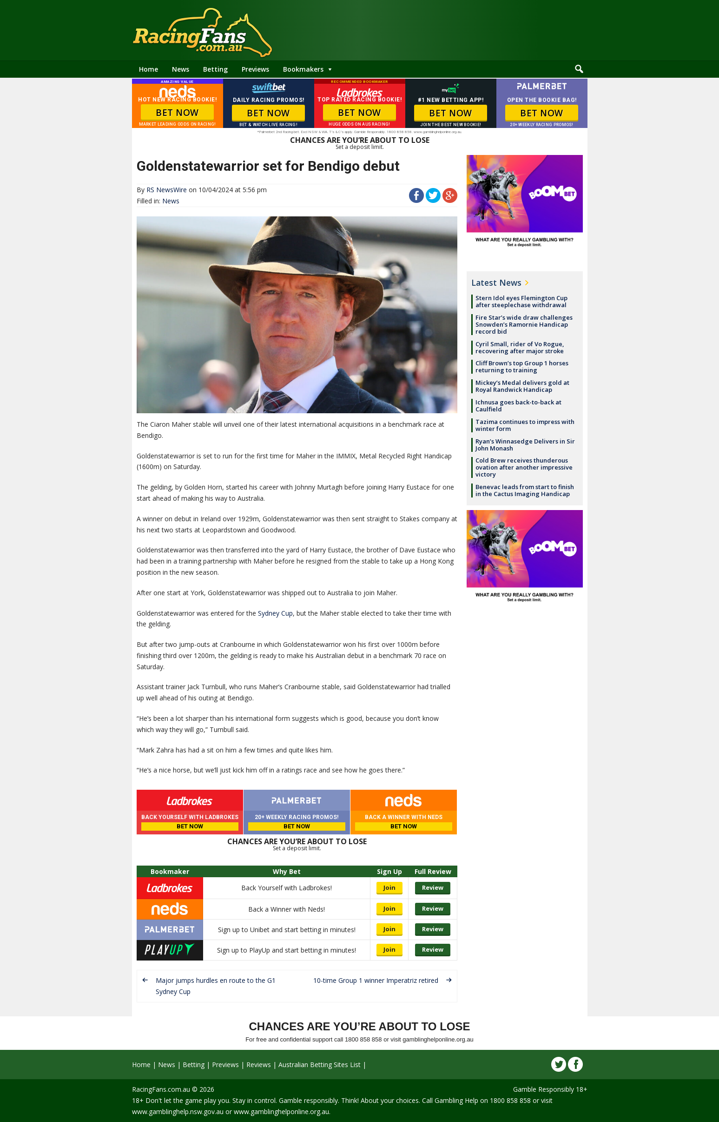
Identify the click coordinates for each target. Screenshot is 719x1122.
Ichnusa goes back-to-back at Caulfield (518, 405)
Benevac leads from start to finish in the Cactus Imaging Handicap (524, 490)
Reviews (258, 1064)
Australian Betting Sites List (319, 1064)
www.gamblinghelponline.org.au (281, 1111)
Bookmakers (303, 69)
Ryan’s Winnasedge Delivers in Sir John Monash (525, 444)
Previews (255, 69)
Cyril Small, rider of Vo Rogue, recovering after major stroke (519, 347)
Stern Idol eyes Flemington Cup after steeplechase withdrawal (521, 301)
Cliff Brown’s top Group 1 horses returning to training (521, 366)
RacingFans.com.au (161, 1089)
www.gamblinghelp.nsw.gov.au (178, 1111)
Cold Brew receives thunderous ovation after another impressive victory (524, 467)
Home (148, 69)
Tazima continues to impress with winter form (524, 425)
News (180, 69)
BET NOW (177, 113)
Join (389, 887)
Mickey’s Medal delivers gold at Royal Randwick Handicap (522, 386)
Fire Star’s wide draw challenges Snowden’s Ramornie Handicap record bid (524, 324)
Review (432, 887)
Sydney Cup (275, 613)
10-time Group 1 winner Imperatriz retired (375, 980)
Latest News (496, 282)
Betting (215, 69)
